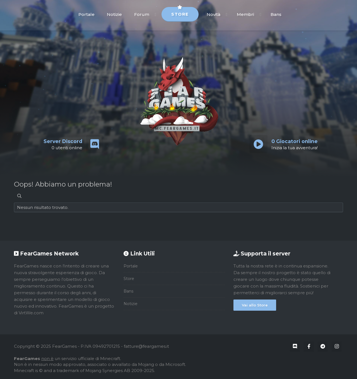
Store (180, 12)
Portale (86, 14)
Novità (213, 14)
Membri (245, 14)
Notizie (114, 14)
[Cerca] (19, 196)
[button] (155, 14)
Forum (141, 14)
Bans (276, 14)
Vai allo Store (255, 305)
